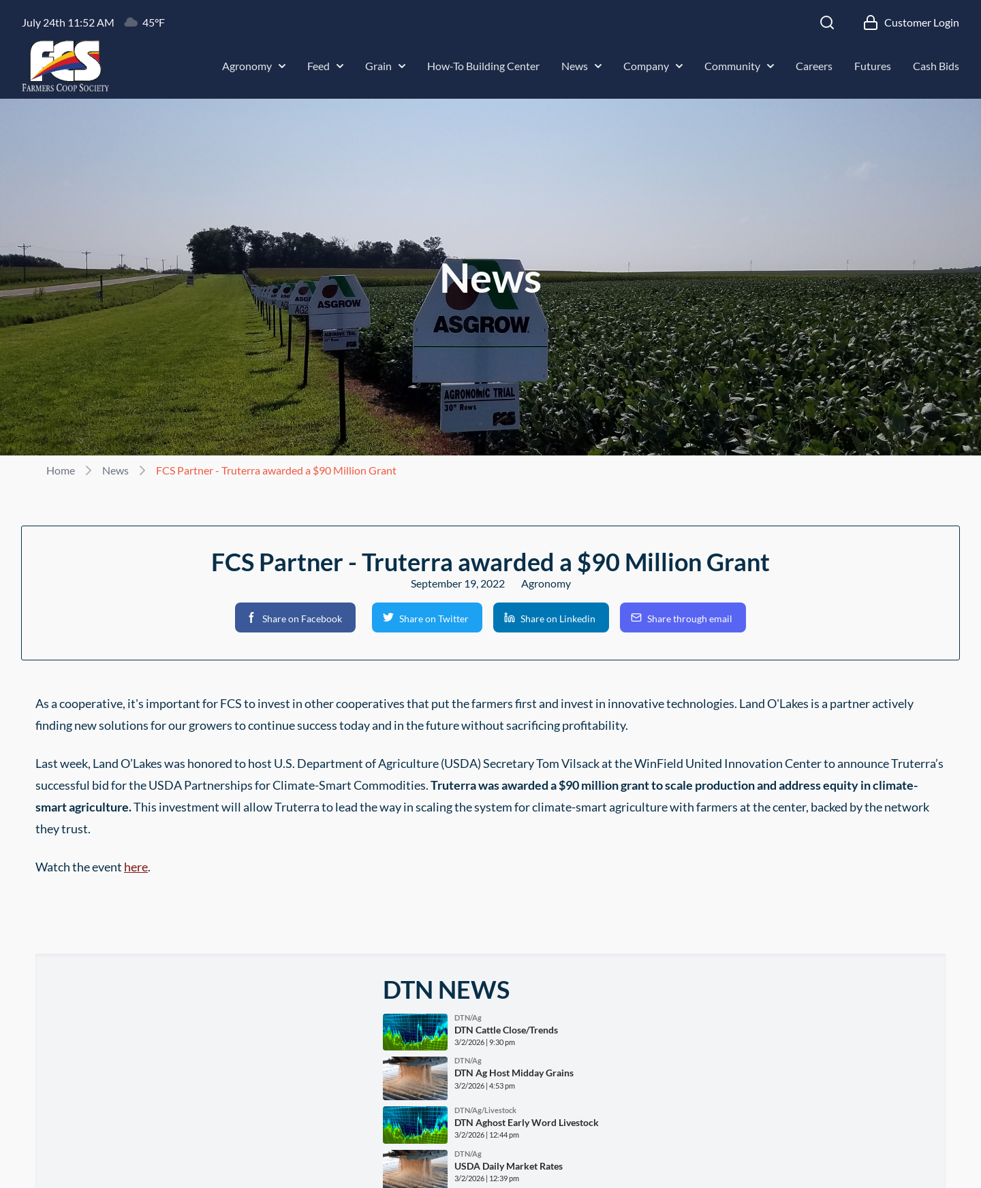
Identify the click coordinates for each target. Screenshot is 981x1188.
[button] (295, 617)
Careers (814, 65)
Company (653, 65)
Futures (872, 65)
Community (739, 65)
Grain (385, 65)
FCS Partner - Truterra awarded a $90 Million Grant (276, 470)
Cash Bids (936, 65)
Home (60, 470)
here (136, 866)
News (581, 65)
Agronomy (253, 65)
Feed (325, 65)
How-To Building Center (483, 65)
